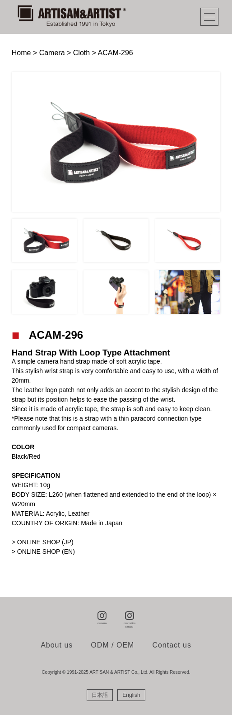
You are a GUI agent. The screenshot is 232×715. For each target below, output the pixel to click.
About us (57, 645)
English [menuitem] (131, 695)
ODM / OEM (112, 645)
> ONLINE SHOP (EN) (43, 551)
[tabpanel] (116, 142)
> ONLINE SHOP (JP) (43, 542)
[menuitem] (100, 695)
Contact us (171, 645)
